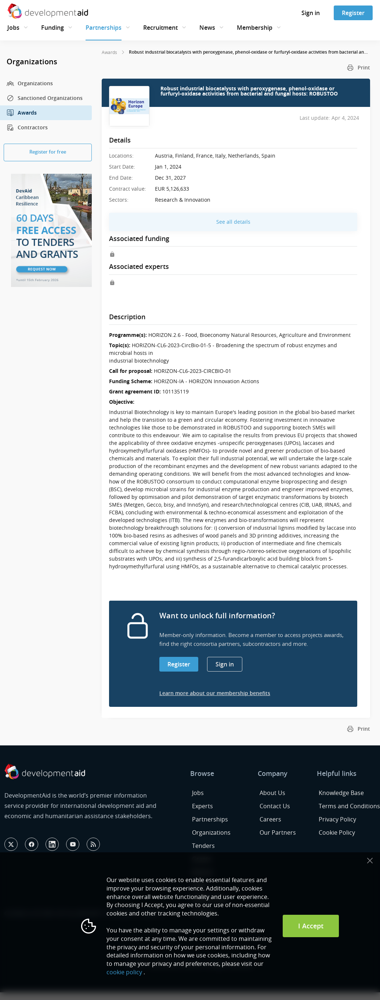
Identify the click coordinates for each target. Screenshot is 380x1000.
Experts (202, 806)
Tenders (203, 846)
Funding (52, 28)
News (207, 28)
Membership (254, 28)
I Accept (310, 925)
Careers (270, 819)
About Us (272, 793)
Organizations (30, 83)
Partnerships (104, 28)
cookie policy (124, 972)
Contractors (27, 127)
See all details (233, 221)
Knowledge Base (341, 793)
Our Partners (278, 832)
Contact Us (275, 806)
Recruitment (160, 28)
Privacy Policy (337, 819)
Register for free (47, 151)
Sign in (310, 13)
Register (353, 13)
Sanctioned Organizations (45, 98)
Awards (22, 112)
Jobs (13, 28)
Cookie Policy (337, 832)
